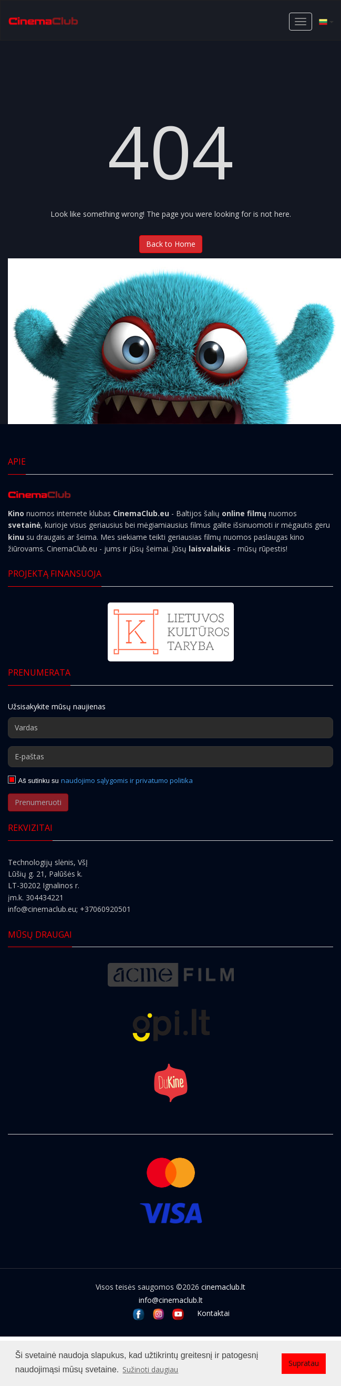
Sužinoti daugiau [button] (150, 1369)
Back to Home (170, 244)
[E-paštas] (170, 756)
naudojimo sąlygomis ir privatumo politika (127, 780)
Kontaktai (213, 1313)
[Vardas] (170, 727)
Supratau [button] (303, 1363)
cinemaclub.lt (223, 1287)
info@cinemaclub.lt (171, 1300)
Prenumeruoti (38, 802)
